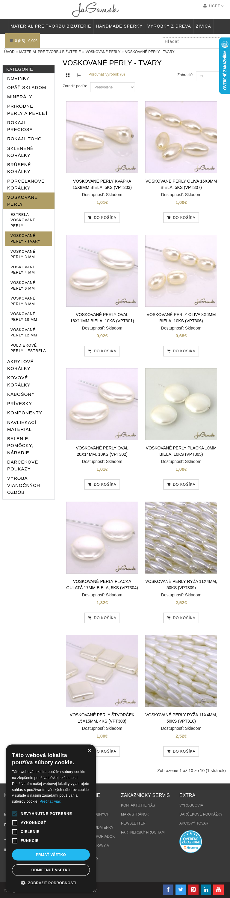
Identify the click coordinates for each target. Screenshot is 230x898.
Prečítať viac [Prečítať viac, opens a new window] (50, 801)
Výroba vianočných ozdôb (23, 485)
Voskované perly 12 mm (23, 333)
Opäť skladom (26, 87)
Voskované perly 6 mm (22, 286)
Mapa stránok (135, 814)
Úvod (9, 52)
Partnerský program (143, 832)
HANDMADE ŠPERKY (119, 26)
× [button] (89, 751)
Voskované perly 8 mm (22, 301)
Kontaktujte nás (138, 805)
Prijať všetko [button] (51, 855)
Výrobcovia (191, 805)
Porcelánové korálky (26, 184)
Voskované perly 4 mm (22, 270)
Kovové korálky (19, 381)
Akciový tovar (193, 823)
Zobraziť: (185, 75)
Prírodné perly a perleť (27, 109)
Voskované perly (103, 52)
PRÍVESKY (19, 403)
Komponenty (24, 412)
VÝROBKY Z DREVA (169, 26)
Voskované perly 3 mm (22, 254)
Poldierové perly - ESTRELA (28, 348)
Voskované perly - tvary (149, 52)
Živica (203, 26)
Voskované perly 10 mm (23, 317)
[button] (51, 883)
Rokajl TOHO (24, 138)
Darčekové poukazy (22, 465)
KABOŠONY (21, 394)
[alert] (51, 818)
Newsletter (133, 823)
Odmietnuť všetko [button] (50, 870)
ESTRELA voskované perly (22, 220)
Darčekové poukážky (201, 814)
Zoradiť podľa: (75, 86)
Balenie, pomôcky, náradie (20, 445)
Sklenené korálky (20, 152)
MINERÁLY (19, 96)
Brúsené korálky (19, 168)
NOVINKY (18, 78)
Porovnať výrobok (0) (106, 74)
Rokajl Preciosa (20, 126)
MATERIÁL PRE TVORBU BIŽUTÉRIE (50, 26)
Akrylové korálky (20, 365)
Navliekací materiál (21, 426)
